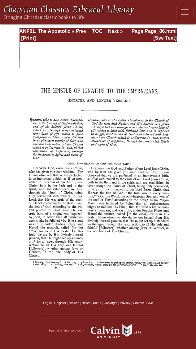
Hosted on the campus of (98, 331)
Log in (47, 303)
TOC (97, 31)
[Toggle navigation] (185, 12)
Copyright (110, 303)
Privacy (125, 303)
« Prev (79, 31)
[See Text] (164, 38)
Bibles (86, 303)
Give (149, 303)
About (97, 303)
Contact (138, 303)
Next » (115, 31)
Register (60, 303)
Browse (74, 303)
